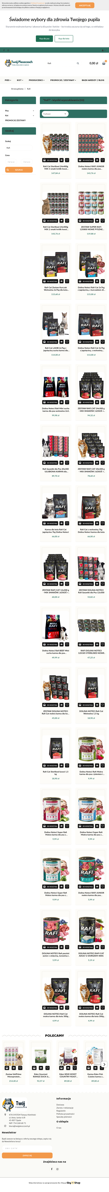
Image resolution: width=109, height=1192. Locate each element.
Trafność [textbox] (47, 114)
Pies (8, 80)
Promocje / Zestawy (63, 80)
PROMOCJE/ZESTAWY (15, 120)
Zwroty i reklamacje (64, 1108)
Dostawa (60, 1104)
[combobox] (55, 114)
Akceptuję (84, 5)
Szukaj (19, 170)
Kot (20, 80)
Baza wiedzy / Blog (93, 80)
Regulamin (61, 1111)
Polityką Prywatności (38, 3)
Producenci (37, 80)
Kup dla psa (44, 38)
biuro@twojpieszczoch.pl (19, 1126)
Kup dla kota (64, 38)
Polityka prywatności (65, 1114)
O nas (58, 1128)
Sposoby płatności (64, 1117)
